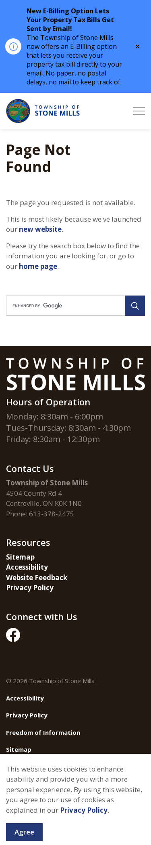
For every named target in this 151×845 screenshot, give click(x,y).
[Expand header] (139, 111)
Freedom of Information (43, 732)
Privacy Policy (30, 587)
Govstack (51, 784)
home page (38, 266)
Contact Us (23, 767)
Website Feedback (36, 577)
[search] (75, 306)
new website (40, 229)
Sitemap (20, 557)
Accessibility (27, 567)
